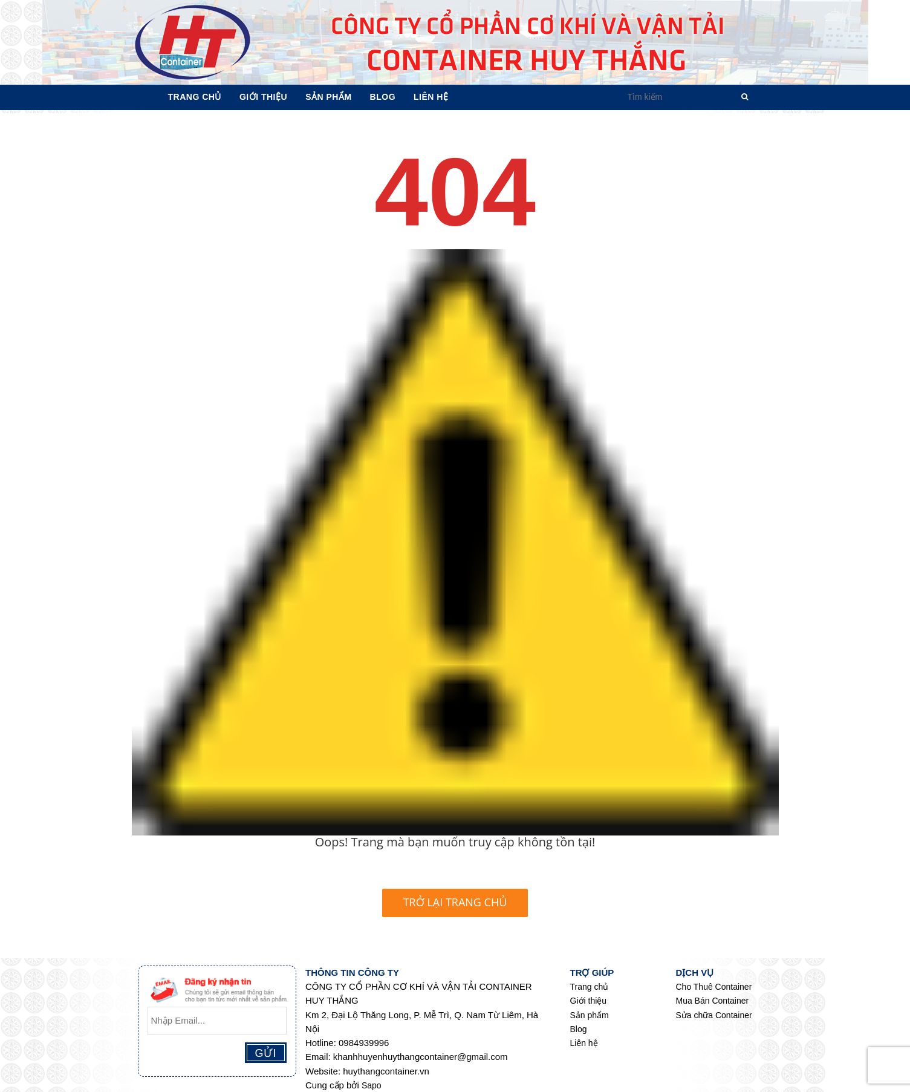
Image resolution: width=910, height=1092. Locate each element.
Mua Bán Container (712, 1000)
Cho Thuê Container (714, 987)
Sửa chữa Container (714, 1015)
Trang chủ (589, 987)
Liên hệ (584, 1043)
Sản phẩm (589, 1015)
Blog (578, 1029)
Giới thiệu (588, 1000)
